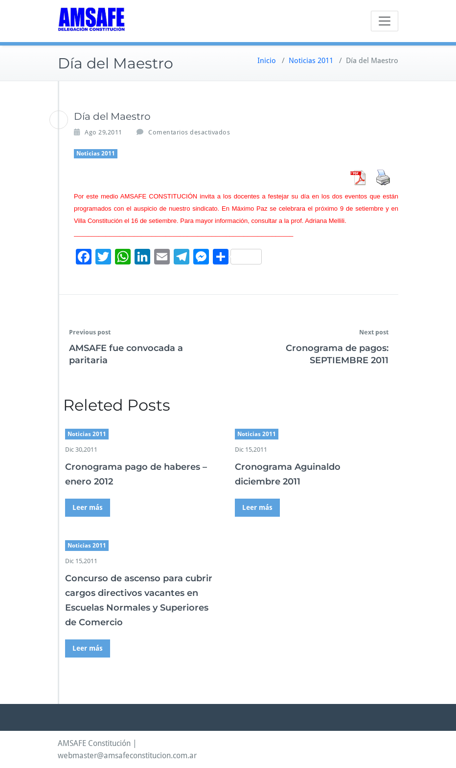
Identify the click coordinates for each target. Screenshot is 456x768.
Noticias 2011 (311, 60)
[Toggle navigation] (384, 21)
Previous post (90, 332)
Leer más (87, 507)
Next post (373, 332)
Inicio (266, 60)
